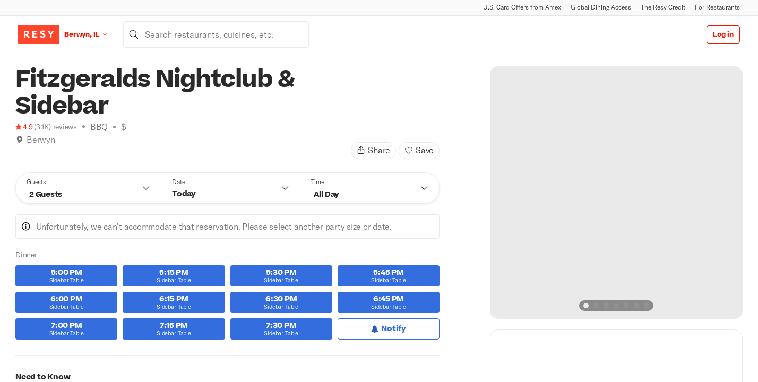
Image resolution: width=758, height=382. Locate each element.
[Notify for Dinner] (389, 329)
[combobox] (216, 34)
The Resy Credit (663, 7)
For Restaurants (717, 7)
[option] (616, 192)
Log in (723, 34)
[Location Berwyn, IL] (93, 34)
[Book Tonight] (19, 153)
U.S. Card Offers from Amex (522, 7)
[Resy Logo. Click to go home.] (38, 34)
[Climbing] (31, 153)
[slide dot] (586, 305)
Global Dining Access (601, 7)
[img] (19, 139)
